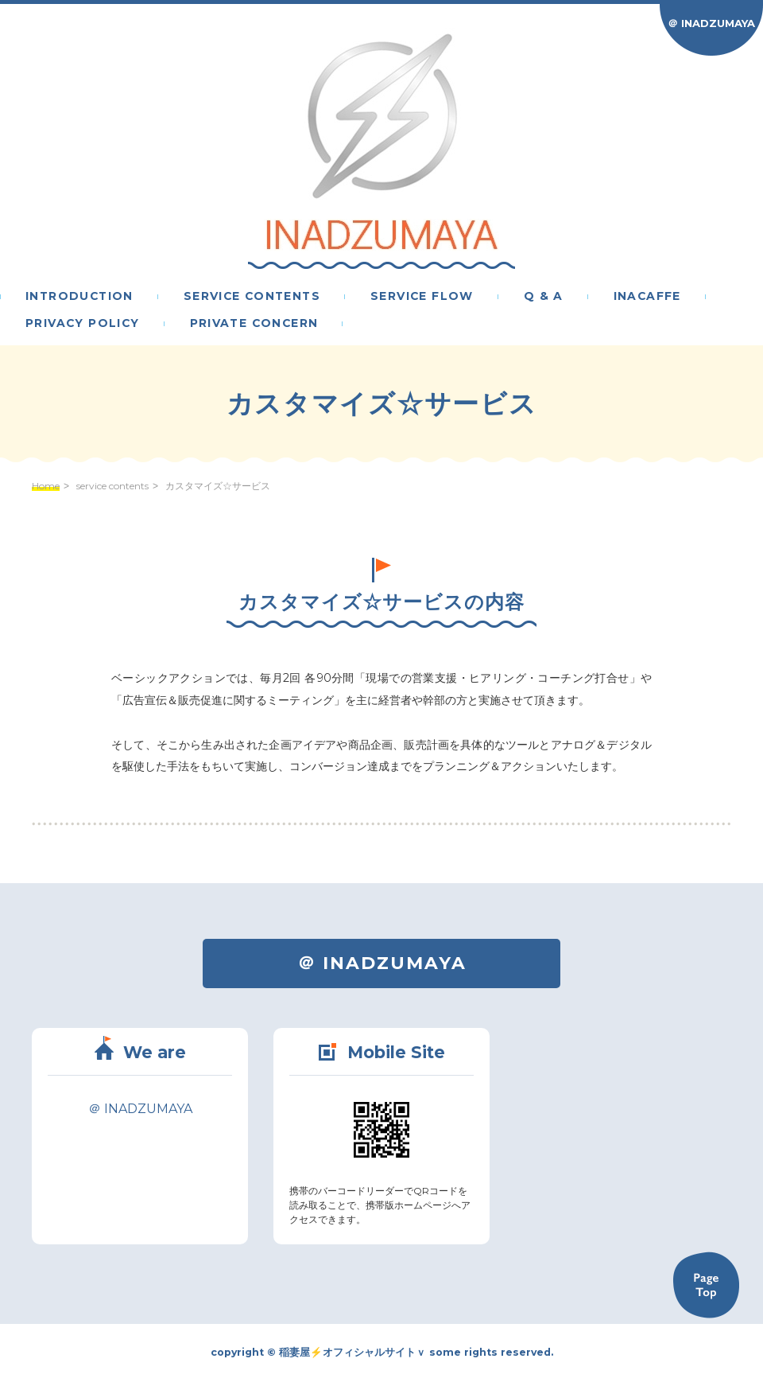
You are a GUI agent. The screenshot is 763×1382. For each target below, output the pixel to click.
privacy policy (82, 323)
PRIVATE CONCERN (254, 323)
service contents (252, 296)
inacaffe (647, 296)
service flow (422, 296)
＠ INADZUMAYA (711, 23)
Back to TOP (705, 1285)
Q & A (544, 296)
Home (46, 486)
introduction (79, 296)
